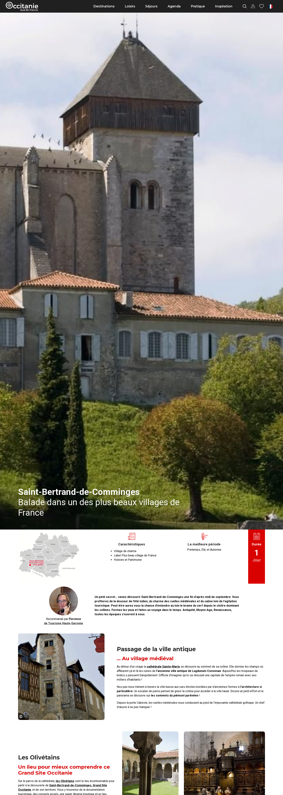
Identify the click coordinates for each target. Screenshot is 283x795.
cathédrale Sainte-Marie (163, 666)
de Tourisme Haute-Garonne (63, 623)
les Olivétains (65, 781)
